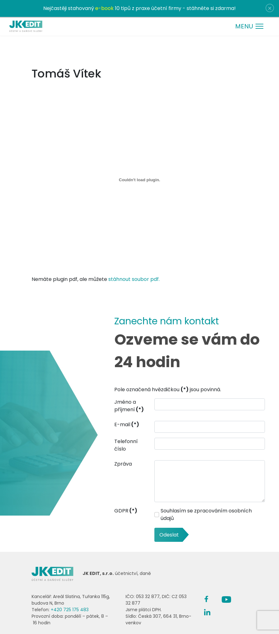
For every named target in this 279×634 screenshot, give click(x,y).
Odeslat (169, 534)
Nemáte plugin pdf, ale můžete (140, 275)
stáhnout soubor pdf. (134, 279)
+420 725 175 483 (70, 610)
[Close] (270, 8)
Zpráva (123, 463)
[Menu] (249, 26)
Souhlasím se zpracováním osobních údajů (206, 514)
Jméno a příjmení (129, 405)
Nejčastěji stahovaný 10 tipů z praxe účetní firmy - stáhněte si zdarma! (139, 8)
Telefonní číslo (126, 445)
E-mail (126, 424)
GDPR (125, 510)
